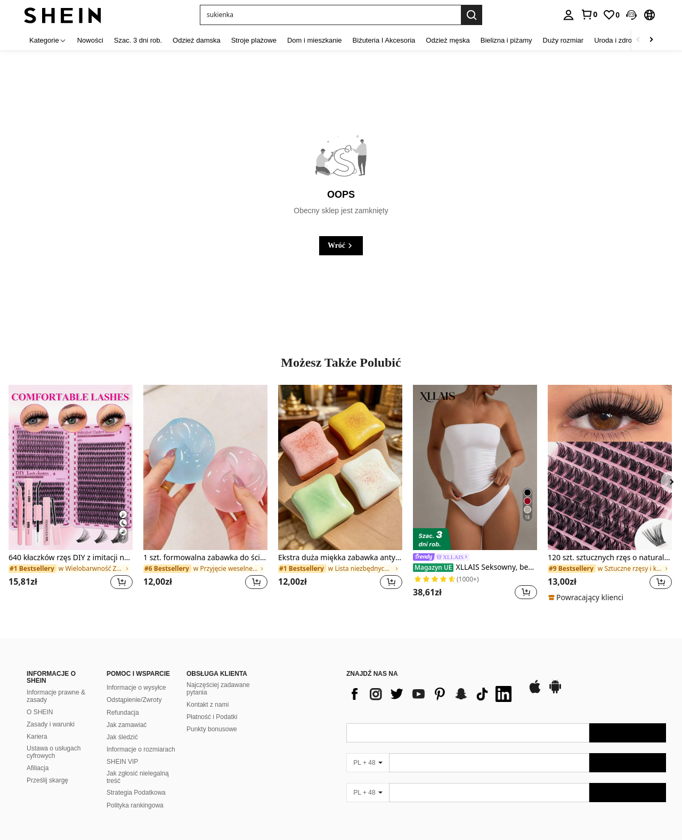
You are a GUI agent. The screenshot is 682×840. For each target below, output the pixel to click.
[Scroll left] (638, 40)
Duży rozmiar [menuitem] (563, 40)
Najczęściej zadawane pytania (218, 688)
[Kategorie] (48, 40)
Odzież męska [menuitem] (447, 40)
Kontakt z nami (207, 704)
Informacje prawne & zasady (56, 696)
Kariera (37, 736)
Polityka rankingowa (135, 805)
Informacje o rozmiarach (141, 749)
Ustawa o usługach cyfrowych (53, 752)
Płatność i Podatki (211, 717)
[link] (588, 14)
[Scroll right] (651, 40)
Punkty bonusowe (211, 729)
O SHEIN (40, 712)
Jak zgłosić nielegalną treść (138, 777)
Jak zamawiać (127, 725)
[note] (587, 597)
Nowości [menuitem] (90, 40)
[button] (631, 15)
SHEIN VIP (122, 761)
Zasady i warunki (51, 724)
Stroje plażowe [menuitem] (254, 40)
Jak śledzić (122, 737)
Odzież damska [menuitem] (197, 40)
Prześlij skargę (47, 780)
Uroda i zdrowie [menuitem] (618, 40)
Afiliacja (37, 768)
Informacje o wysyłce (136, 687)
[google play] (555, 692)
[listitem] (71, 493)
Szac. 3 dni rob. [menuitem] (138, 40)
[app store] (534, 692)
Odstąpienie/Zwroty (134, 700)
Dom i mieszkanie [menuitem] (314, 40)
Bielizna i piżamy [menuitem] (506, 40)
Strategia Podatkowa (136, 792)
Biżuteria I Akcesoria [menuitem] (384, 40)
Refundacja (123, 712)
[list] (431, 694)
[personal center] (568, 15)
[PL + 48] (367, 762)
